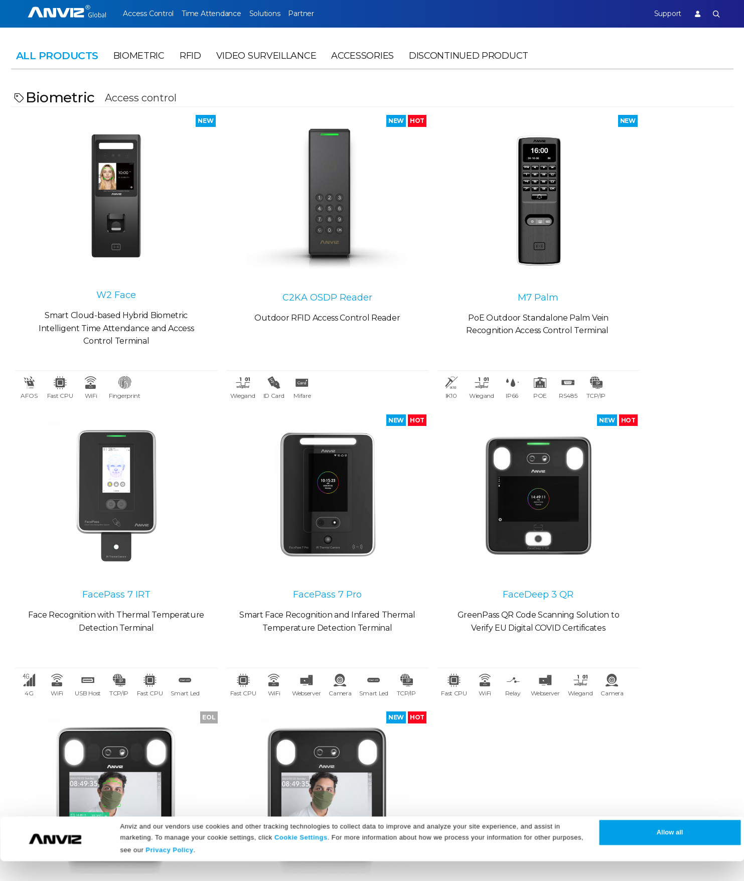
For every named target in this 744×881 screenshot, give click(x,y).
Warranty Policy (342, 754)
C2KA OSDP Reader (282, 270)
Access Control (148, 13)
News (223, 697)
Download (332, 717)
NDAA (23, 754)
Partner (323, 13)
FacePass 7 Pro (101, 542)
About (23, 697)
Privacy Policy (169, 869)
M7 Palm (462, 270)
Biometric (139, 63)
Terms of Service (444, 736)
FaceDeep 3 (643, 544)
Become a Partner (147, 754)
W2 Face (101, 268)
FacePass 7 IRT (643, 270)
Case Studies (135, 717)
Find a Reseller (140, 736)
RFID (190, 63)
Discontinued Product (468, 63)
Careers (26, 717)
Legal (423, 697)
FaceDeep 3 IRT (462, 542)
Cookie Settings (301, 857)
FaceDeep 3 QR (281, 542)
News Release (238, 717)
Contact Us (32, 736)
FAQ (320, 736)
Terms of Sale (438, 717)
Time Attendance (218, 13)
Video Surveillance (266, 63)
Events (225, 736)
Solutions (278, 13)
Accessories (362, 63)
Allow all (670, 852)
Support (660, 13)
